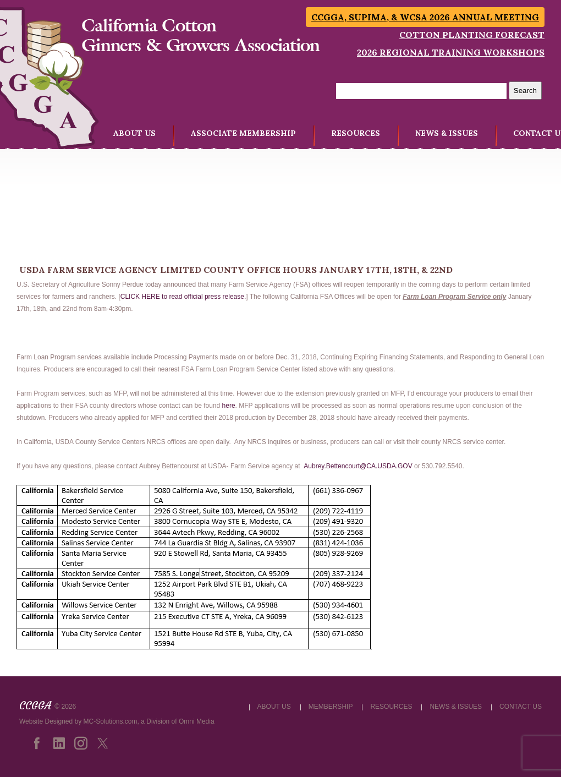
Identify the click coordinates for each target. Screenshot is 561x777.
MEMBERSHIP (331, 706)
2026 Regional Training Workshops (450, 52)
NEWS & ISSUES (446, 133)
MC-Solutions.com (111, 721)
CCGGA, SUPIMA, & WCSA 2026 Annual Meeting (425, 17)
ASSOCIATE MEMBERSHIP (243, 133)
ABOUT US (134, 133)
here (228, 405)
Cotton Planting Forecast (471, 34)
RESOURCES (355, 133)
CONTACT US (520, 706)
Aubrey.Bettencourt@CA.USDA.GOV (358, 466)
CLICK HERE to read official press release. (183, 296)
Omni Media (197, 721)
